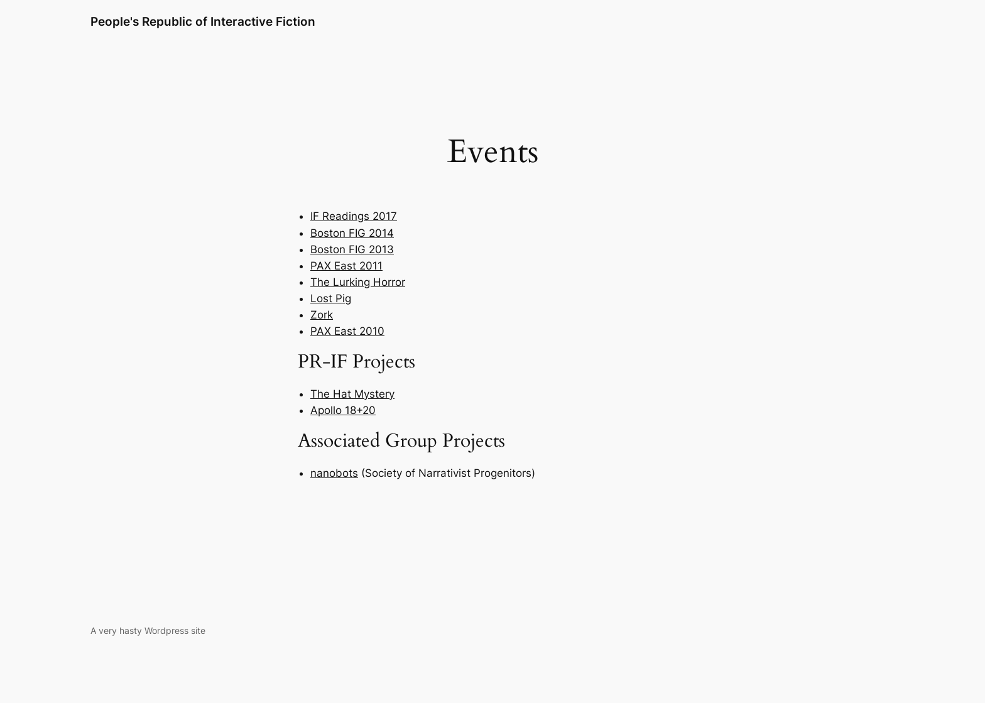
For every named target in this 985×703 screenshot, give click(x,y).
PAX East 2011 (346, 265)
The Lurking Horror (357, 282)
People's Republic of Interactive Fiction (202, 21)
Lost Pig (330, 298)
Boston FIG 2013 (352, 249)
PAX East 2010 (347, 331)
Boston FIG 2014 (352, 233)
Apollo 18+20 (343, 410)
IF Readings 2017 (353, 216)
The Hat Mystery (352, 394)
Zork (321, 314)
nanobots (334, 473)
